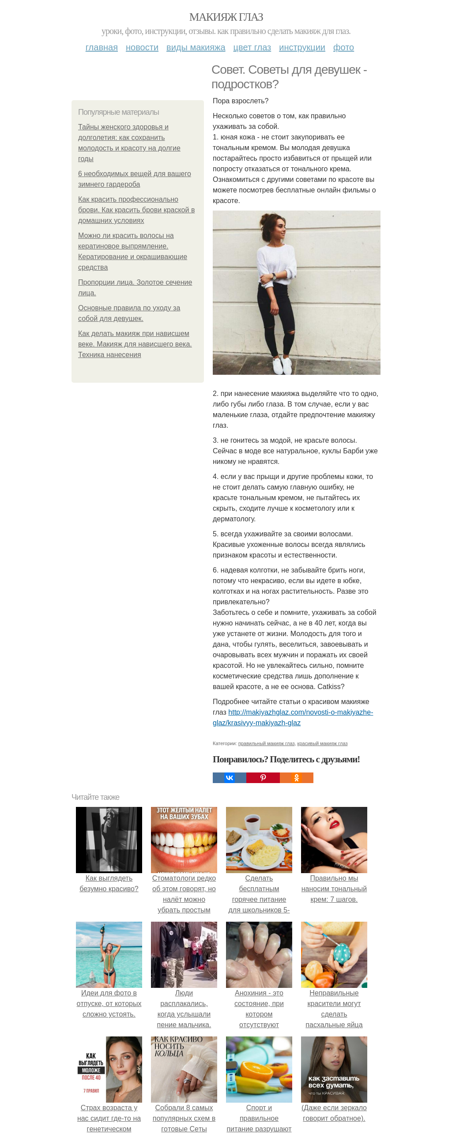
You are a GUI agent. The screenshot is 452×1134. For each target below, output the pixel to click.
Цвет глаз (252, 47)
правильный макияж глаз (266, 743)
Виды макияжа (196, 47)
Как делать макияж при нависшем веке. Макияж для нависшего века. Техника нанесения (135, 344)
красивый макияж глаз (323, 743)
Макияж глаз (226, 17)
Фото (343, 47)
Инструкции (302, 47)
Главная (102, 47)
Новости (142, 47)
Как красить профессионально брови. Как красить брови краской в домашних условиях (136, 210)
